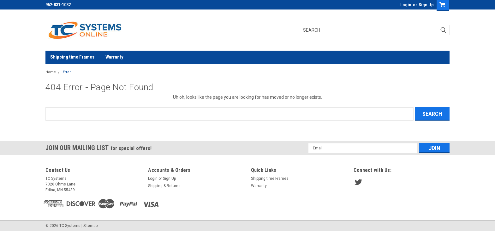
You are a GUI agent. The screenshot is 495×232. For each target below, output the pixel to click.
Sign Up (426, 4)
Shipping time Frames (72, 57)
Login (405, 4)
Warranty (114, 57)
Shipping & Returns (164, 186)
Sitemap (90, 225)
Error (67, 72)
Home (50, 72)
